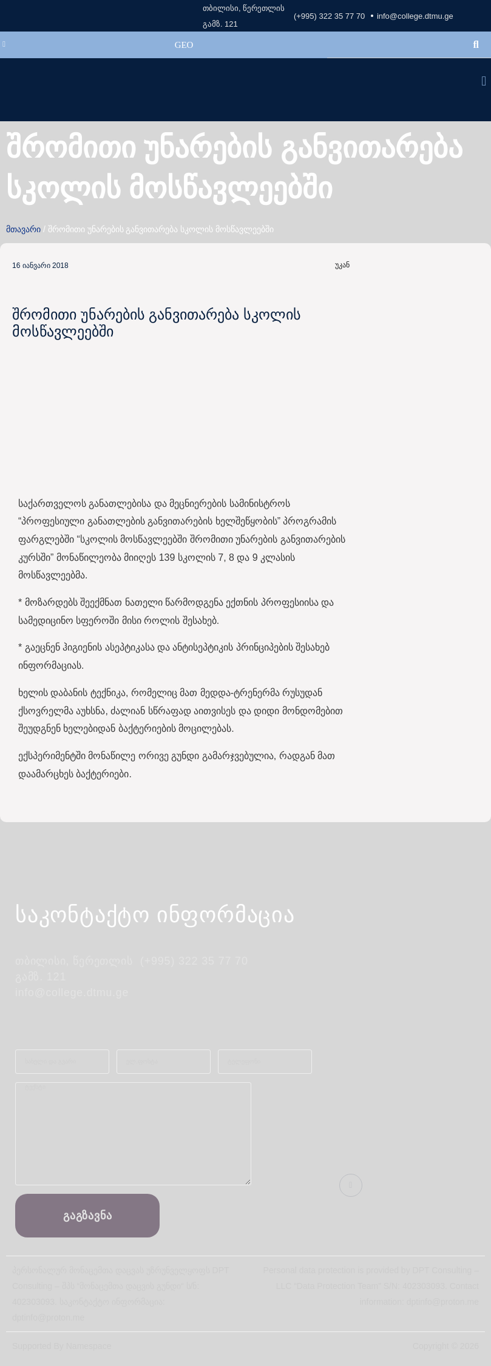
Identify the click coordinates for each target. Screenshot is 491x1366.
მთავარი (23, 229)
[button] (484, 81)
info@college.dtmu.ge (415, 16)
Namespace (89, 1346)
